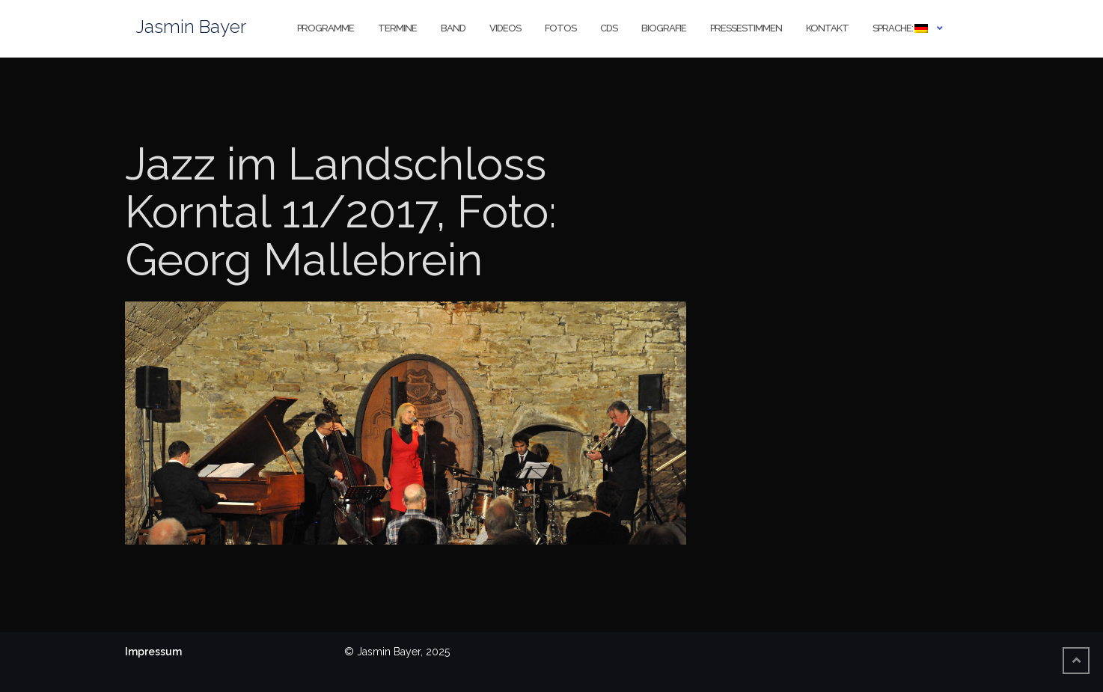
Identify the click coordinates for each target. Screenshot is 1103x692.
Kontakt (827, 28)
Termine (397, 28)
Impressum (153, 652)
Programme (325, 28)
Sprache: (900, 28)
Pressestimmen (746, 28)
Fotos (560, 28)
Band (453, 28)
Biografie (663, 28)
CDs (608, 28)
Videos (505, 28)
